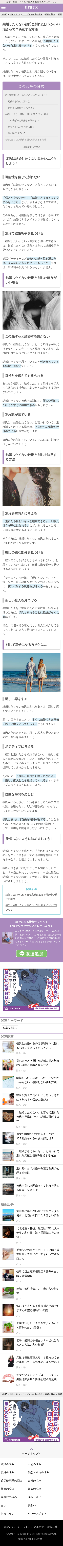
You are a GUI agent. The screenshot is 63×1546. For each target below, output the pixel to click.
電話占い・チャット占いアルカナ (24, 1527)
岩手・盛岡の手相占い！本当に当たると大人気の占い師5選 (37, 1342)
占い (3, 1505)
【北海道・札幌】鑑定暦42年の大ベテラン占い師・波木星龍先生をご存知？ (38, 1232)
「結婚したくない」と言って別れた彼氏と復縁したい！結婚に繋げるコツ (37, 1116)
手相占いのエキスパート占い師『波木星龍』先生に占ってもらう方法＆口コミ (37, 1254)
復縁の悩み (7, 1472)
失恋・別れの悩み (38, 1472)
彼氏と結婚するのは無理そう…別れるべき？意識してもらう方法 (37, 1045)
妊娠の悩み (34, 1489)
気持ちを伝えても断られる (21, 126)
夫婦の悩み (34, 1480)
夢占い (32, 1505)
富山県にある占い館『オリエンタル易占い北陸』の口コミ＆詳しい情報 (37, 1213)
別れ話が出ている (17, 133)
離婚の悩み (7, 1489)
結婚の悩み (50, 14)
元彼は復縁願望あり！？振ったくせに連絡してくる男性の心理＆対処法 (37, 1360)
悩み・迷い (15, 14)
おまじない (7, 1513)
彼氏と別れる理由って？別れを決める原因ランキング (37, 1188)
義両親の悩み (9, 1497)
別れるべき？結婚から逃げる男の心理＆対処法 (37, 1170)
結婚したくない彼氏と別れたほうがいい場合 (26, 114)
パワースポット (37, 1513)
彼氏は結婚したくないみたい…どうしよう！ (26, 94)
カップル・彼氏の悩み (32, 14)
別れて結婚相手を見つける (21, 107)
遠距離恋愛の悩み (11, 1480)
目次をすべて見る (31, 147)
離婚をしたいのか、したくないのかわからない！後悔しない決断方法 (37, 1080)
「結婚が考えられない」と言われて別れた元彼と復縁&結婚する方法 (37, 1153)
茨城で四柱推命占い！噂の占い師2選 (37, 1291)
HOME (4, 14)
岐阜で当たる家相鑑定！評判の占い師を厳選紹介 (37, 1273)
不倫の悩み (34, 1464)
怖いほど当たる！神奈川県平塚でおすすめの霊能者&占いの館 (37, 1308)
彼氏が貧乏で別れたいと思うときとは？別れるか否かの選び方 (37, 1097)
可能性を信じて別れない (20, 101)
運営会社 (52, 1527)
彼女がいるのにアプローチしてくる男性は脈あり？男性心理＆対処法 (37, 1377)
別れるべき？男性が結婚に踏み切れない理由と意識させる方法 (37, 1063)
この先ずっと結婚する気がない (23, 120)
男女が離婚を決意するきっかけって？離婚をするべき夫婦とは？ (36, 1136)
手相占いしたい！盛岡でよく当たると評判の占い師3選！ (37, 1325)
